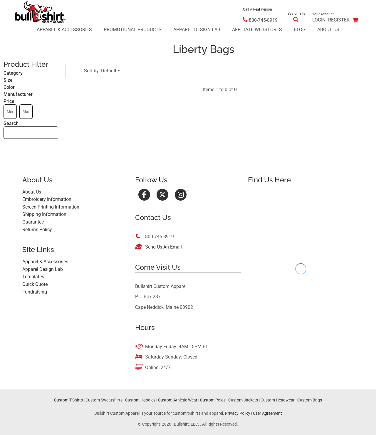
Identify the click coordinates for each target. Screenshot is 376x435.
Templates (33, 276)
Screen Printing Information (50, 207)
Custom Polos (213, 400)
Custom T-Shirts (68, 400)
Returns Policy (37, 229)
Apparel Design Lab (42, 269)
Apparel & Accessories (45, 261)
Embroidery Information (46, 199)
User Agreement (267, 413)
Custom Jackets (243, 400)
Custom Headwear (278, 400)
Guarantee (33, 222)
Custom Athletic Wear (177, 400)
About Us (31, 192)
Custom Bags (309, 400)
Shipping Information (44, 214)
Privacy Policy (237, 413)
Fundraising (34, 292)
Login (318, 20)
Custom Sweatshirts (103, 400)
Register (339, 20)
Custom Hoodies (140, 400)
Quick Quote (35, 284)
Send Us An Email (163, 247)
